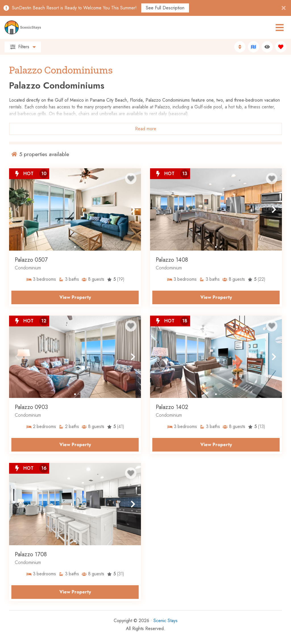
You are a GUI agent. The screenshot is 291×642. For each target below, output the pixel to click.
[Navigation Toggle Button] (279, 27)
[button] (17, 209)
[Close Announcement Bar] (284, 8)
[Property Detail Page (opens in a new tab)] (75, 209)
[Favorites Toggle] (280, 47)
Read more (145, 128)
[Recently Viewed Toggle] (267, 47)
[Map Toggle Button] (253, 47)
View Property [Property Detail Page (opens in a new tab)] (75, 297)
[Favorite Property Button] (130, 178)
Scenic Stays (165, 620)
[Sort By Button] (240, 47)
